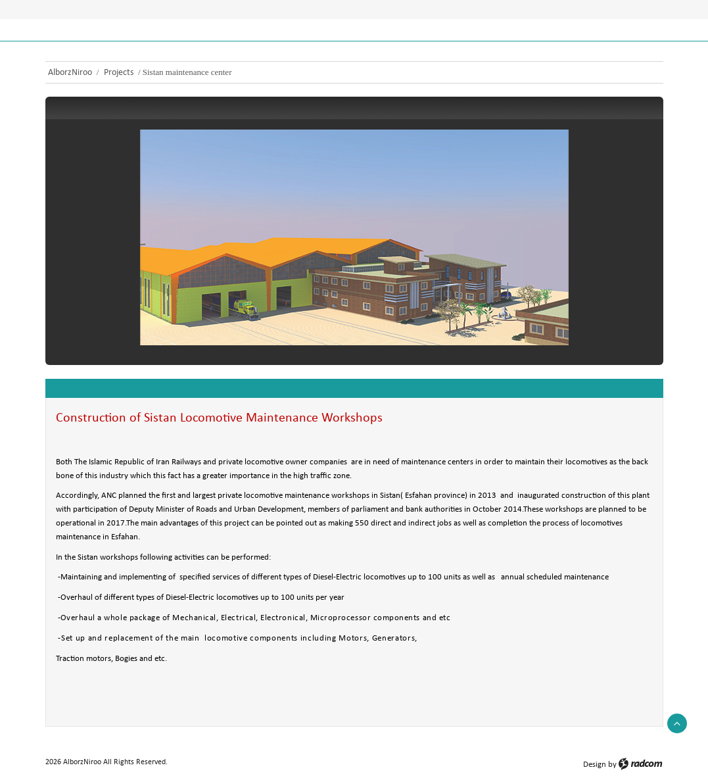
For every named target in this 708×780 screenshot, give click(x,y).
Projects (118, 73)
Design (594, 764)
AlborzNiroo (70, 73)
